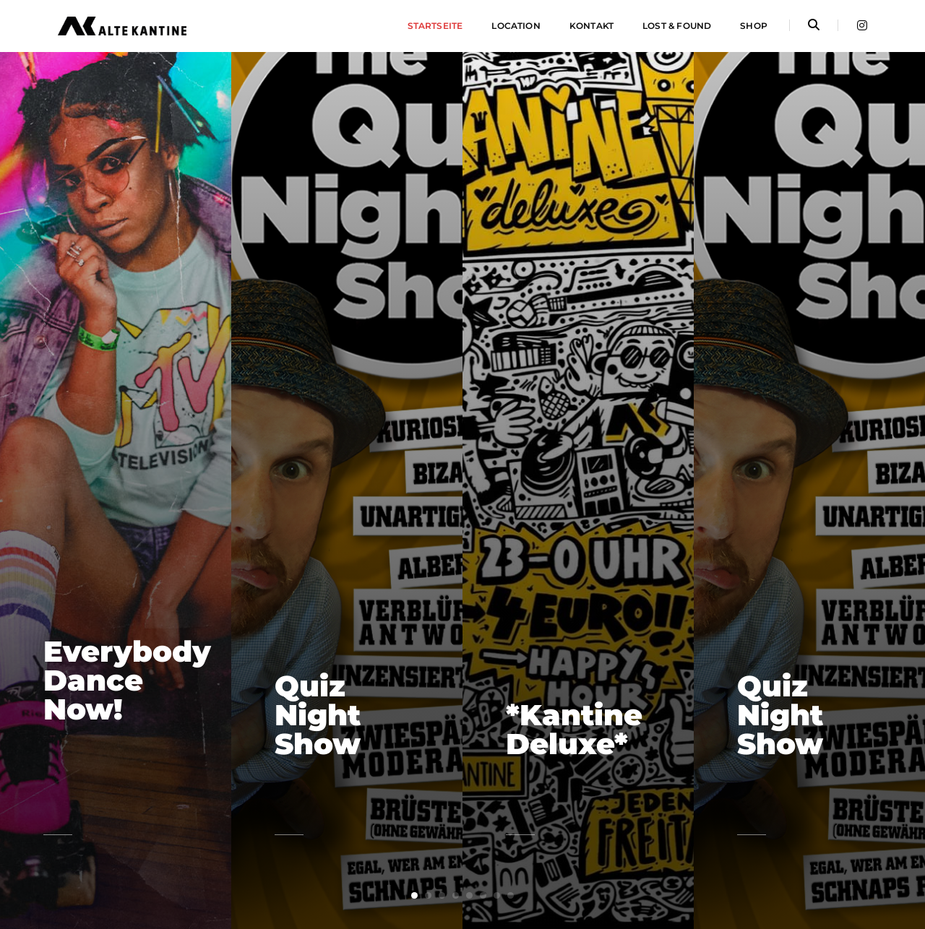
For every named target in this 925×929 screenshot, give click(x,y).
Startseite (435, 25)
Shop (753, 25)
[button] (414, 895)
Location (515, 25)
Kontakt (591, 25)
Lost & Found (676, 25)
